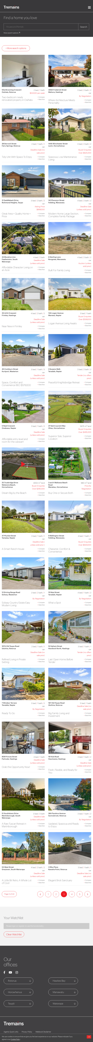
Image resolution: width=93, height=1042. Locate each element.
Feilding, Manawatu (56, 203)
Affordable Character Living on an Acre (17, 269)
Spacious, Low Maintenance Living (62, 158)
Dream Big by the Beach (14, 492)
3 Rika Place (53, 867)
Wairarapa (58, 1003)
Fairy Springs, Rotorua (11, 146)
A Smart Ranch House (13, 548)
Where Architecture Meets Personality (61, 101)
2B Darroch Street (9, 144)
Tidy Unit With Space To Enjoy (17, 156)
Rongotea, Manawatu (57, 259)
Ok (89, 1037)
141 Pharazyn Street (56, 200)
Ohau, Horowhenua (56, 428)
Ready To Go (8, 713)
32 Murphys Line (9, 257)
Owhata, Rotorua (9, 92)
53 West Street (8, 867)
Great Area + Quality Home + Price (16, 215)
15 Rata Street (53, 592)
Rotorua (12, 980)
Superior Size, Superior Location (59, 437)
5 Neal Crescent (8, 426)
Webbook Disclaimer (43, 1032)
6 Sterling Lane (54, 257)
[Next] (88, 894)
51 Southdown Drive (10, 813)
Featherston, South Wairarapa (10, 260)
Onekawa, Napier (9, 428)
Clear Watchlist (14, 934)
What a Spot (54, 602)
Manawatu (58, 992)
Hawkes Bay (59, 980)
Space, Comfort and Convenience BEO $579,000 (16, 384)
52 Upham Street (55, 646)
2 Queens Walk (54, 369)
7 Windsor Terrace (9, 703)
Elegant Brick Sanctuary (60, 880)
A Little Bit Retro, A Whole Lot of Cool (16, 881)
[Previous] (40, 894)
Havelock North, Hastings (58, 648)
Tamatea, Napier (8, 538)
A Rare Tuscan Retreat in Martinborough (14, 825)
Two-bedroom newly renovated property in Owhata (17, 98)
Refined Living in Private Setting (14, 661)
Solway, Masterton (9, 595)
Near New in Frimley (12, 326)
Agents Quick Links (11, 1032)
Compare (41, 97)
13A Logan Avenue (55, 313)
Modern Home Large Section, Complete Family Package (63, 215)
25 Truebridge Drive (10, 483)
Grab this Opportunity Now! (16, 766)
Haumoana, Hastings (57, 759)
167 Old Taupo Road (56, 703)
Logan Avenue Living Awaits (62, 323)
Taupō (11, 1003)
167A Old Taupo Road (10, 646)
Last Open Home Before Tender (60, 661)
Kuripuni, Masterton (10, 371)
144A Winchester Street (58, 144)
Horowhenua (15, 992)
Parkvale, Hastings (9, 759)
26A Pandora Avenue (57, 813)
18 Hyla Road (53, 757)
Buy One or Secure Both (60, 492)
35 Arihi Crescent (9, 313)
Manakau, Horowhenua (58, 487)
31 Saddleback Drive (10, 200)
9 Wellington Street (56, 536)
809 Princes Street (9, 757)
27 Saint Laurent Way (57, 426)
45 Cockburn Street (10, 369)
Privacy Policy (27, 1032)
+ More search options (16, 48)
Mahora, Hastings (55, 92)
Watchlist (41, 99)
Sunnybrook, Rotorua (57, 816)
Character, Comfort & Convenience (59, 550)
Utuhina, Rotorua (9, 648)
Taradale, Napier (55, 371)
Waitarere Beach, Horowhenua (9, 486)
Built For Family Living (59, 270)
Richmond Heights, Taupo (12, 203)
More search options (12, 33)
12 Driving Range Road (11, 592)
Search (83, 26)
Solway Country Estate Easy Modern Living (16, 604)
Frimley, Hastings (9, 315)
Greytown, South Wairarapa (13, 869)
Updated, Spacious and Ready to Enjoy (63, 825)
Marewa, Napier (54, 315)
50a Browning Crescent (11, 90)
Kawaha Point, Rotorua (57, 869)
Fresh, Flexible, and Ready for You (62, 771)
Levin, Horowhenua (56, 146)
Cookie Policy (15, 1039)
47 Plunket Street (9, 536)
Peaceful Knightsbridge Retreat (64, 382)
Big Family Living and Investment (58, 714)
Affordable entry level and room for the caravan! (15, 440)
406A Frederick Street (57, 90)
